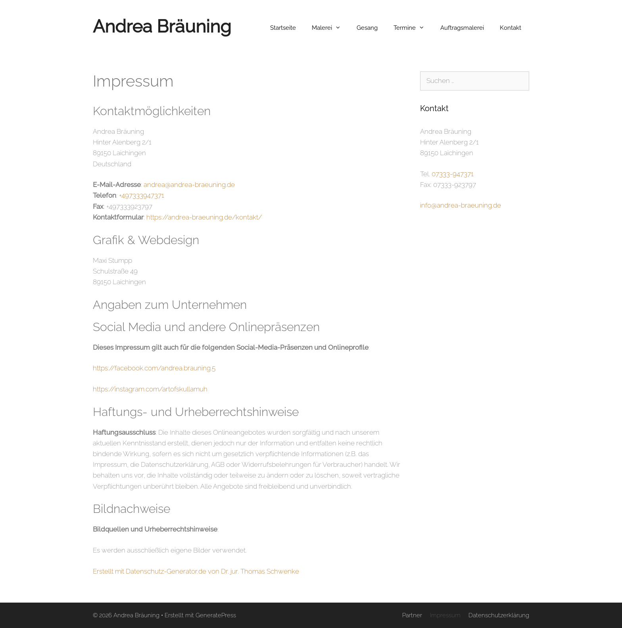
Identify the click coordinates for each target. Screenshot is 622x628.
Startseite (283, 27)
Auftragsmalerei (462, 27)
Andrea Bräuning (162, 26)
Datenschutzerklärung (498, 615)
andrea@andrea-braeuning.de (189, 185)
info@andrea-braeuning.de (460, 205)
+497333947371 (141, 195)
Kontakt (510, 27)
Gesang (367, 27)
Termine (413, 28)
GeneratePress (216, 615)
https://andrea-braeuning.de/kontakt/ (204, 217)
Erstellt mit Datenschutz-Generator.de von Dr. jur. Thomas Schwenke (196, 571)
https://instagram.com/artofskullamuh (150, 389)
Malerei (330, 28)
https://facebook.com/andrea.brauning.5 (154, 368)
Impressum (445, 615)
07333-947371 (453, 174)
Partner (412, 615)
